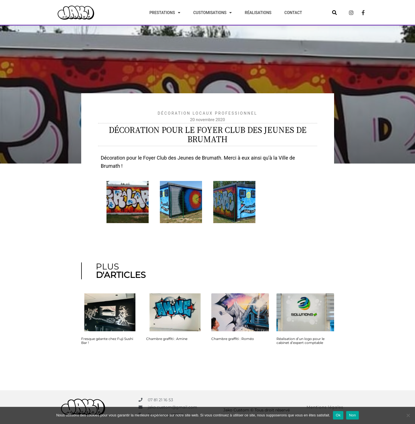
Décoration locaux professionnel (207, 113)
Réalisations (258, 12)
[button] (334, 12)
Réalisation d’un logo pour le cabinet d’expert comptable (300, 341)
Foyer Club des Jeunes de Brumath (182, 158)
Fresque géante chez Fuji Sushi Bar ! (107, 341)
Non (352, 415)
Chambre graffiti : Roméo (232, 339)
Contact (293, 12)
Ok (338, 415)
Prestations (164, 12)
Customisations (212, 12)
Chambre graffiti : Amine (166, 339)
